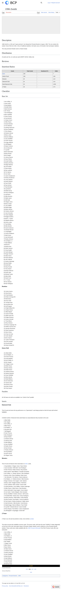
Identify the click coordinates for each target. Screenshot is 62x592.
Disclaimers (26, 586)
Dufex (26, 463)
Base (3, 73)
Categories (5, 575)
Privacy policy (5, 586)
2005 (31, 572)
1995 (27, 569)
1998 (35, 569)
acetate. (32, 518)
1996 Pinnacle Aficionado (34, 528)
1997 (32, 569)
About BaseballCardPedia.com (16, 586)
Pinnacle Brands (13, 575)
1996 (30, 569)
